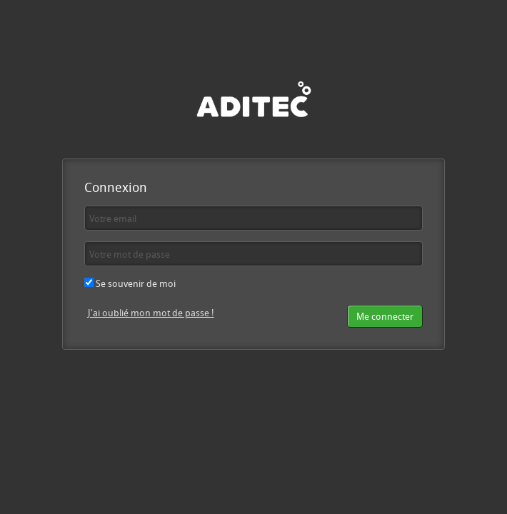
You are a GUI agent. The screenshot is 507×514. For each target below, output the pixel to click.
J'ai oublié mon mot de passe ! (151, 312)
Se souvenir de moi (130, 283)
